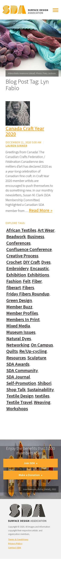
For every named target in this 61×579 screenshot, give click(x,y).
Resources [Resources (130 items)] (16, 358)
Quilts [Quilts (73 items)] (12, 351)
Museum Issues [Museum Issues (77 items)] (20, 332)
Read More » (40, 210)
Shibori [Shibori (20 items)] (44, 383)
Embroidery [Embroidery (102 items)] (17, 268)
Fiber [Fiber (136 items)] (37, 281)
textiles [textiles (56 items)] (42, 396)
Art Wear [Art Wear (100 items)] (46, 230)
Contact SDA (14, 547)
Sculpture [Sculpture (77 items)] (36, 358)
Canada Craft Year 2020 (25, 131)
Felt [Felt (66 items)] (27, 281)
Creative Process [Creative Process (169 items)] (22, 256)
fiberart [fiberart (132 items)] (13, 287)
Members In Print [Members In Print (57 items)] (23, 319)
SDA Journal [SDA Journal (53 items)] (18, 377)
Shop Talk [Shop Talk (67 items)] (16, 389)
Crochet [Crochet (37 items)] (14, 262)
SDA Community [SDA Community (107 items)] (22, 370)
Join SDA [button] (30, 463)
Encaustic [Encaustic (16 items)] (39, 268)
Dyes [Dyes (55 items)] (46, 262)
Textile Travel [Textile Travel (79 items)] (19, 402)
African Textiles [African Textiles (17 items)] (21, 230)
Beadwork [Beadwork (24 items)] (16, 236)
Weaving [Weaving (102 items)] (42, 402)
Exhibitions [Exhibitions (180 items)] (38, 275)
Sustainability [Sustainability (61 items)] (40, 389)
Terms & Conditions (18, 539)
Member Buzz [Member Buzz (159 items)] (19, 307)
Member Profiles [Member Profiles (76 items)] (22, 313)
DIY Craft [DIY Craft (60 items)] (31, 262)
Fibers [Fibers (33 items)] (28, 287)
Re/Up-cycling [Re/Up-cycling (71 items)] (33, 351)
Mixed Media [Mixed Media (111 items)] (18, 326)
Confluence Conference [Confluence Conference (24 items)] (29, 249)
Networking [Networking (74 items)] (17, 345)
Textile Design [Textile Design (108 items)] (20, 396)
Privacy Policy (15, 543)
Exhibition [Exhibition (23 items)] (16, 275)
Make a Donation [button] (30, 475)
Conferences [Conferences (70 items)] (18, 243)
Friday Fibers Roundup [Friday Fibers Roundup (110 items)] (27, 294)
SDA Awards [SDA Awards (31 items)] (17, 364)
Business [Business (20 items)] (35, 236)
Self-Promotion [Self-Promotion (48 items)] (21, 383)
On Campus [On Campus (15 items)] (42, 345)
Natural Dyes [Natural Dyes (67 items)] (18, 338)
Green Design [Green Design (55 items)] (19, 300)
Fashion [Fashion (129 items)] (13, 281)
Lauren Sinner (16, 145)
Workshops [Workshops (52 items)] (17, 408)
